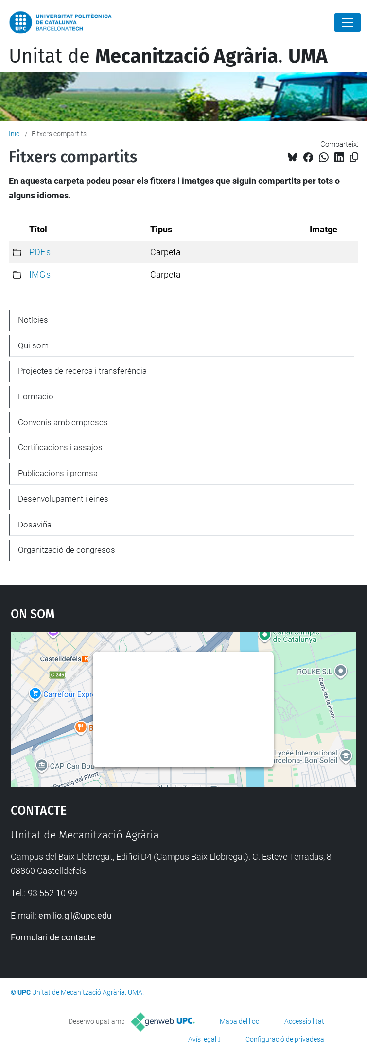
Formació (35, 396)
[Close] (347, 22)
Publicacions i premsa (58, 473)
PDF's (40, 252)
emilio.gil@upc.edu (75, 915)
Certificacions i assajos (60, 447)
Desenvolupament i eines (63, 499)
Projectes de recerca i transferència (82, 371)
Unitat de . (168, 56)
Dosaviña (35, 524)
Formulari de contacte (53, 937)
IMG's (40, 274)
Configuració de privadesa (284, 1039)
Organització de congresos (66, 550)
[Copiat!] (354, 157)
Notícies (33, 320)
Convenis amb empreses (63, 422)
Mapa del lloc (239, 1021)
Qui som (33, 345)
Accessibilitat (304, 1021)
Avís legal (202, 1039)
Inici (15, 134)
